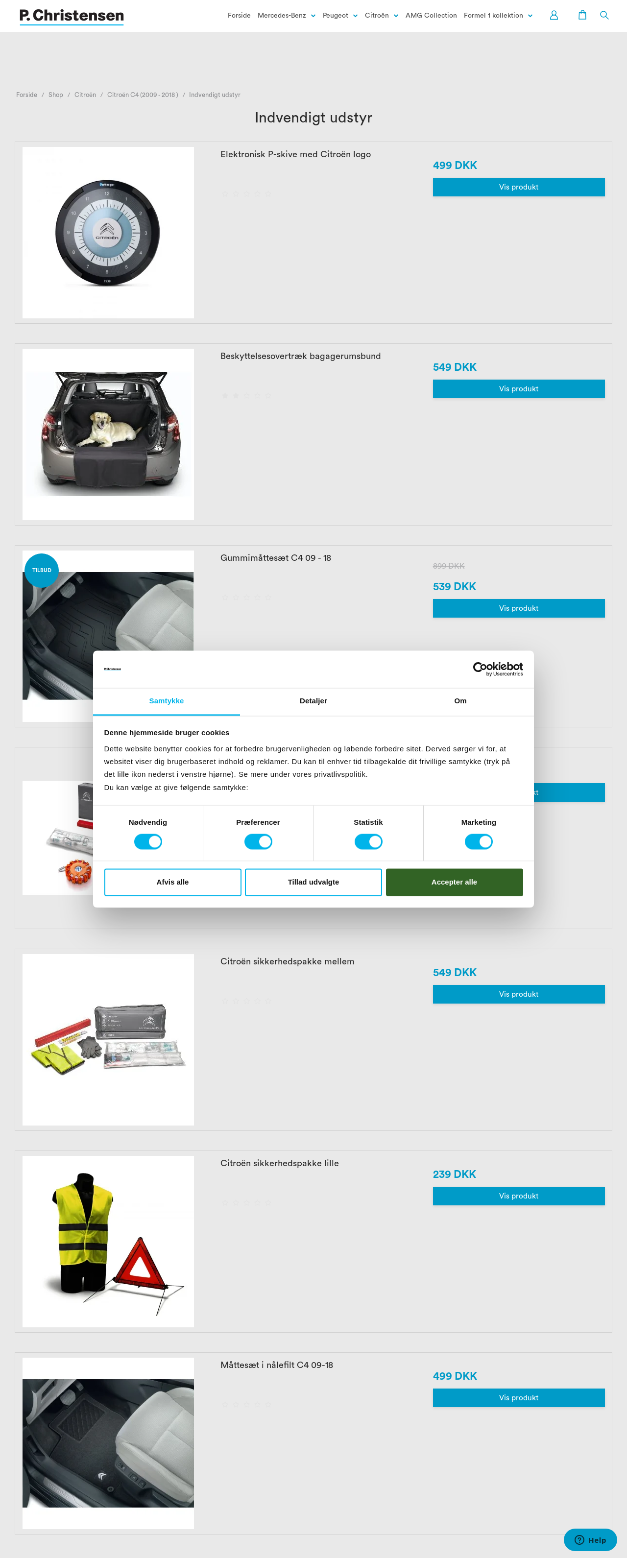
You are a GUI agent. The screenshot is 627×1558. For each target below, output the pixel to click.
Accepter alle (454, 882)
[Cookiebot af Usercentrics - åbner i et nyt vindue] (480, 669)
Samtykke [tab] (166, 701)
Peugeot (335, 15)
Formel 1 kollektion (493, 15)
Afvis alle (173, 882)
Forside (239, 15)
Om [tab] (460, 701)
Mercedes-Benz (282, 15)
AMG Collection (431, 15)
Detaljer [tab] (313, 701)
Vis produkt (518, 187)
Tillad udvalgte (313, 882)
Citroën (377, 15)
